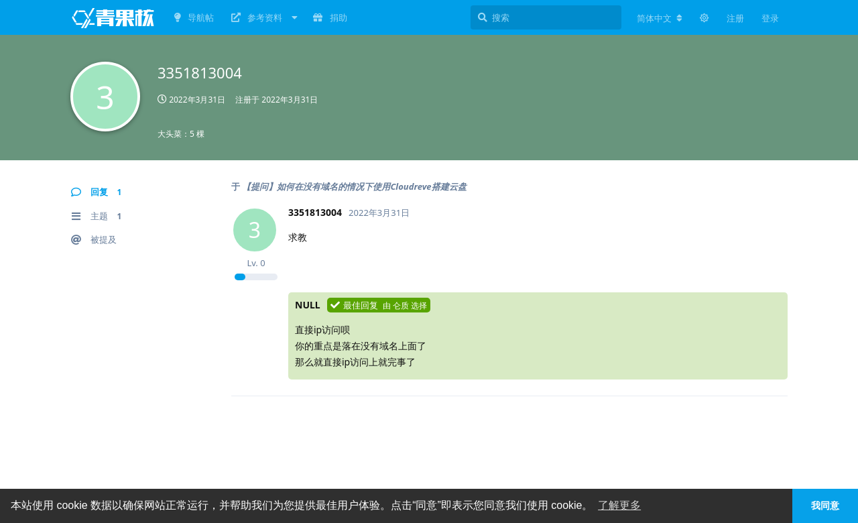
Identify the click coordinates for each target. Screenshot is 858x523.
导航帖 (194, 17)
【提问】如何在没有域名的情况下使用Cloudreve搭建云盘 (354, 186)
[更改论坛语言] (659, 18)
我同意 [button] (825, 505)
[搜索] (546, 17)
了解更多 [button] (619, 505)
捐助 (330, 17)
